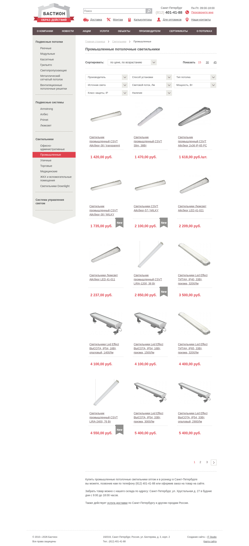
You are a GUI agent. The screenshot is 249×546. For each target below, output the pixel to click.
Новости (68, 31)
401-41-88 (169, 12)
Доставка (96, 19)
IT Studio (212, 537)
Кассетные (47, 59)
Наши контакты (201, 19)
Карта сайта (210, 541)
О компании (45, 31)
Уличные (46, 160)
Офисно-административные (52, 147)
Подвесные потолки (49, 41)
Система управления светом (50, 201)
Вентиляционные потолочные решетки (53, 87)
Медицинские (49, 171)
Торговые (46, 165)
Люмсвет (46, 125)
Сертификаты (178, 31)
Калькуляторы (143, 19)
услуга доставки (117, 502)
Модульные (47, 53)
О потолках (204, 31)
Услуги (104, 31)
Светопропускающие (53, 70)
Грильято (46, 64)
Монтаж (118, 19)
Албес (44, 114)
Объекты (124, 31)
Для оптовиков (172, 19)
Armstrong (46, 108)
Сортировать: (94, 62)
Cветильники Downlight (55, 186)
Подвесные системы (50, 102)
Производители (149, 31)
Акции (87, 31)
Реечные (46, 48)
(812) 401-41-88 (117, 541)
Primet (44, 119)
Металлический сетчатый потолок (51, 77)
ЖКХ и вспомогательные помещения (56, 178)
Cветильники (45, 139)
